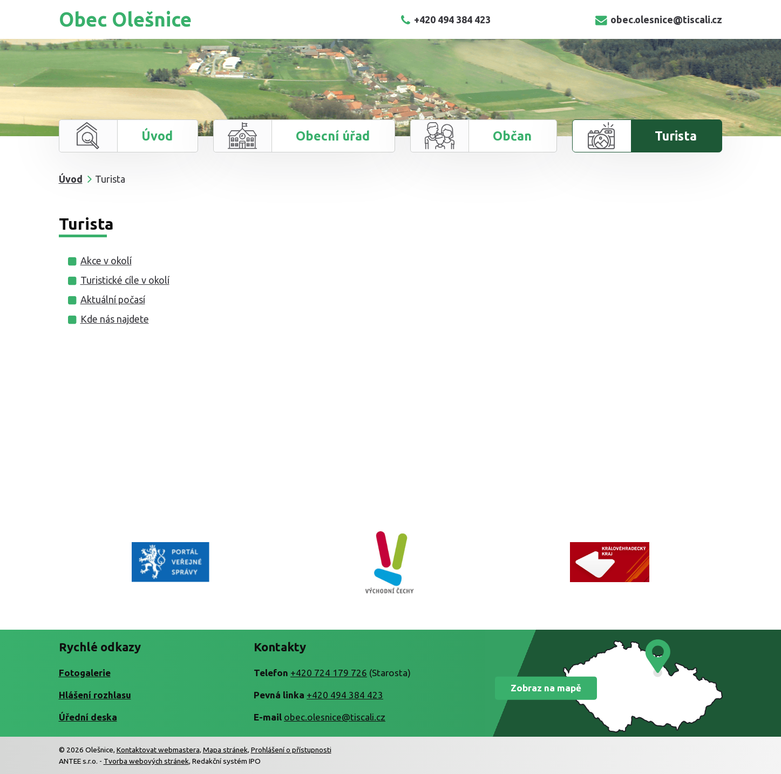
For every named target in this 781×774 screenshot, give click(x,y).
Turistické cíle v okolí (124, 280)
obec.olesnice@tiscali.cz (658, 19)
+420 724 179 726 (328, 673)
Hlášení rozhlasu (95, 695)
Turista (676, 136)
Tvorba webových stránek (146, 761)
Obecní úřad (333, 136)
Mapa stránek (225, 749)
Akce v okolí (106, 260)
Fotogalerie (85, 673)
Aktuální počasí (112, 299)
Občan (512, 136)
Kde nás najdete (114, 318)
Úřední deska (88, 717)
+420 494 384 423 (445, 19)
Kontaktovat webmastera (158, 749)
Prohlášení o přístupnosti (291, 749)
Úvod (157, 136)
